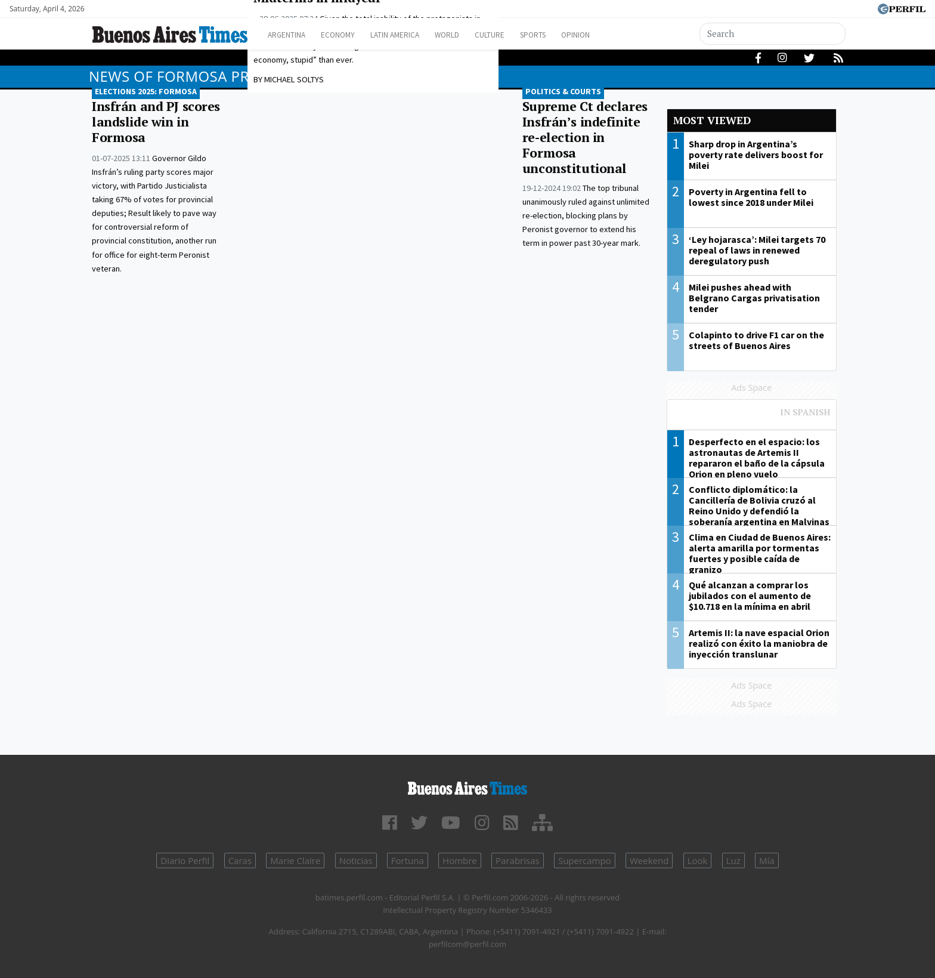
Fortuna (407, 860)
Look (698, 860)
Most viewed (712, 120)
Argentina (290, 35)
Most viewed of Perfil (752, 418)
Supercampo (584, 860)
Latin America (411, 35)
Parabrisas (518, 860)
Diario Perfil (184, 860)
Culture (519, 35)
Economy (347, 35)
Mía (767, 860)
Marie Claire (295, 860)
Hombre (459, 860)
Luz (733, 860)
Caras (240, 860)
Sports (568, 35)
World (470, 35)
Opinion (616, 35)
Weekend (649, 860)
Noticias (356, 860)
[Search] (772, 34)
